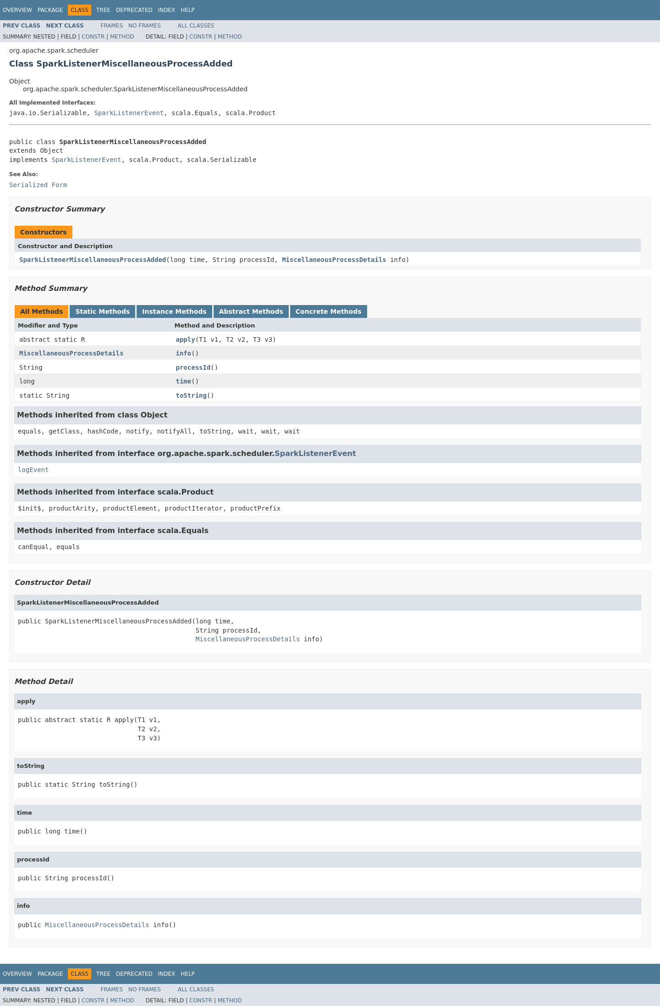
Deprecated (134, 10)
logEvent (33, 469)
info (184, 353)
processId (193, 367)
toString (191, 395)
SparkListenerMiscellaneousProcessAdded (92, 259)
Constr (93, 36)
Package (50, 10)
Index (167, 10)
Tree (103, 10)
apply (185, 339)
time (184, 381)
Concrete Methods (329, 311)
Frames (112, 25)
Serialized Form (38, 185)
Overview (17, 10)
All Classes (196, 25)
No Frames (144, 25)
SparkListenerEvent (129, 113)
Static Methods (102, 311)
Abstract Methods (251, 311)
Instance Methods (174, 311)
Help (188, 10)
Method (122, 36)
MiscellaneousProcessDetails (334, 259)
